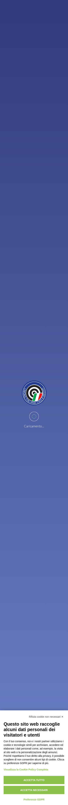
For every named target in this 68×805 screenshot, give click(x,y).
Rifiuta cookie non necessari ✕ (46, 716)
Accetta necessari (34, 790)
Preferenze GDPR (34, 799)
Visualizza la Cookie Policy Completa (26, 769)
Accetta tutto (34, 780)
